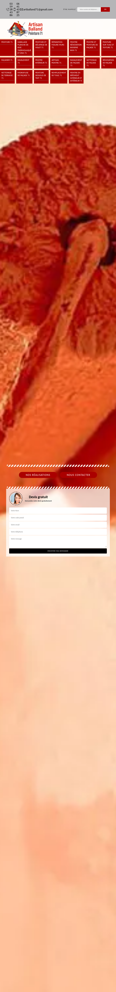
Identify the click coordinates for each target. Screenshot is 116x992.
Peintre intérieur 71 (41, 61)
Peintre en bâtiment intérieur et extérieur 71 (76, 76)
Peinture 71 (6, 42)
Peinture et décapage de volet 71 (41, 45)
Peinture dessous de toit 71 (40, 75)
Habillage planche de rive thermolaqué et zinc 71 (24, 47)
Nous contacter (78, 475)
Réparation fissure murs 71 (58, 45)
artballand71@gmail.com (35, 9)
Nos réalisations (38, 475)
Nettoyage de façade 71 (91, 63)
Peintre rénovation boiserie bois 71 (76, 46)
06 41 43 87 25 (15, 9)
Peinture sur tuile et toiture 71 (108, 45)
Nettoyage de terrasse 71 (7, 75)
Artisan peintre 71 (56, 61)
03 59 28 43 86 (8, 9)
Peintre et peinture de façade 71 (92, 45)
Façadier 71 (6, 60)
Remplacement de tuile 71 (59, 74)
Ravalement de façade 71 (76, 63)
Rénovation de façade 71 (108, 63)
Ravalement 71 (23, 61)
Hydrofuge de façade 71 (24, 74)
